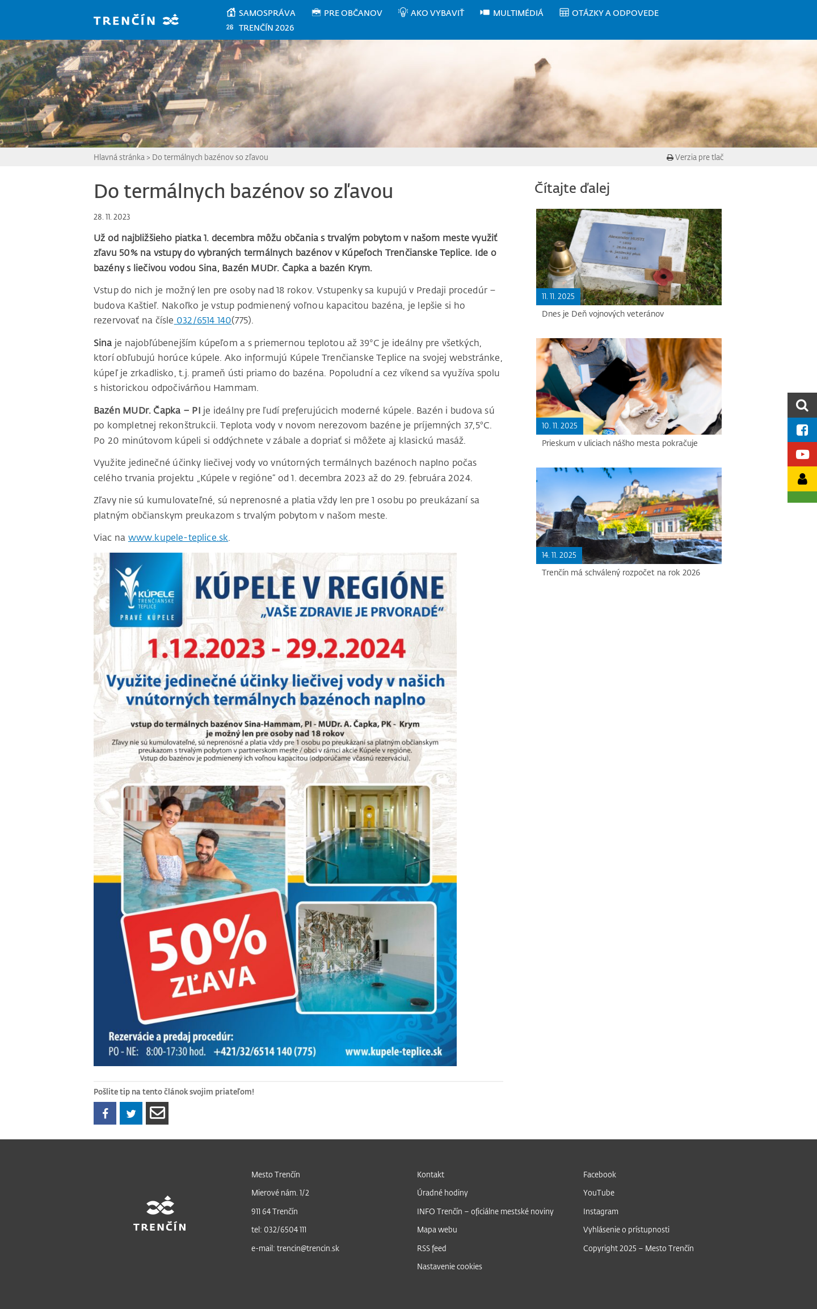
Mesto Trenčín (275, 1174)
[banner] (141, 21)
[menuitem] (268, 13)
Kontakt (430, 1174)
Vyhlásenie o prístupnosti (626, 1229)
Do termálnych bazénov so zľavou (210, 157)
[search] (802, 405)
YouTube (598, 1192)
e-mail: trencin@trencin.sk (295, 1248)
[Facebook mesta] (802, 430)
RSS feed (432, 1248)
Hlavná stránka (119, 157)
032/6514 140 (203, 320)
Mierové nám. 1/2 (280, 1192)
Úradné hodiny (442, 1192)
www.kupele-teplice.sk (178, 537)
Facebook (599, 1174)
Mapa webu (437, 1229)
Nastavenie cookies (449, 1266)
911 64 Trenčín (274, 1211)
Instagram (600, 1211)
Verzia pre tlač (695, 157)
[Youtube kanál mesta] (802, 454)
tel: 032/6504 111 (278, 1229)
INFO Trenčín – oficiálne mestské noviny (485, 1211)
